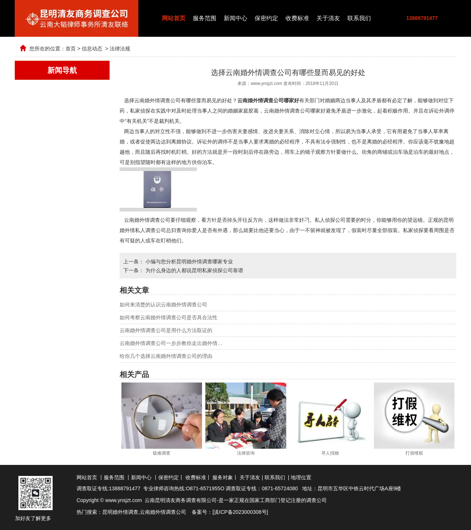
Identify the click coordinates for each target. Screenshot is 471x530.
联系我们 (359, 18)
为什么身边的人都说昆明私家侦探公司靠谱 (193, 270)
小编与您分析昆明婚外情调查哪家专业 (188, 261)
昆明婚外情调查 (120, 512)
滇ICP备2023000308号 (240, 512)
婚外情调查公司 (168, 512)
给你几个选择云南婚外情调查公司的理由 (166, 356)
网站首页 (173, 18)
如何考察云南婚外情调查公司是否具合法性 (168, 317)
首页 (70, 48)
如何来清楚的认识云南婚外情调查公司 (163, 304)
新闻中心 (235, 18)
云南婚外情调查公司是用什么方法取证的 (166, 330)
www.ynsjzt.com (266, 83)
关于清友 (328, 18)
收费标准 (297, 18)
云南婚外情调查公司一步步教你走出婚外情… (171, 343)
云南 (145, 512)
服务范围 (204, 18)
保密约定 (266, 18)
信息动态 (92, 48)
